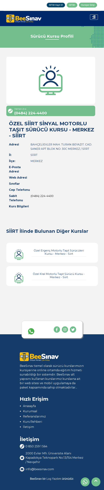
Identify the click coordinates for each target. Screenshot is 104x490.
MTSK (72, 5)
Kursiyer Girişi (87, 5)
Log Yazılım (54, 478)
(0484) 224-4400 (42, 196)
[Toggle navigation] (94, 17)
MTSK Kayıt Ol (56, 5)
